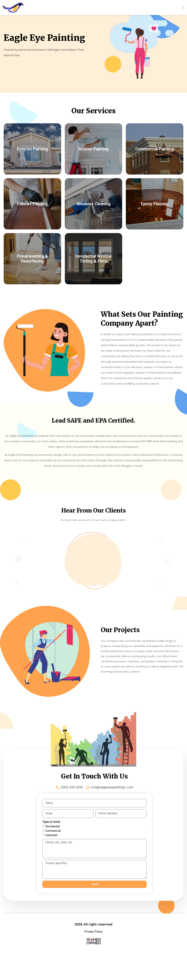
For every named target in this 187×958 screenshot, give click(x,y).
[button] (183, 7)
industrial (51, 835)
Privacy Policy (93, 931)
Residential (52, 826)
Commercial (53, 830)
